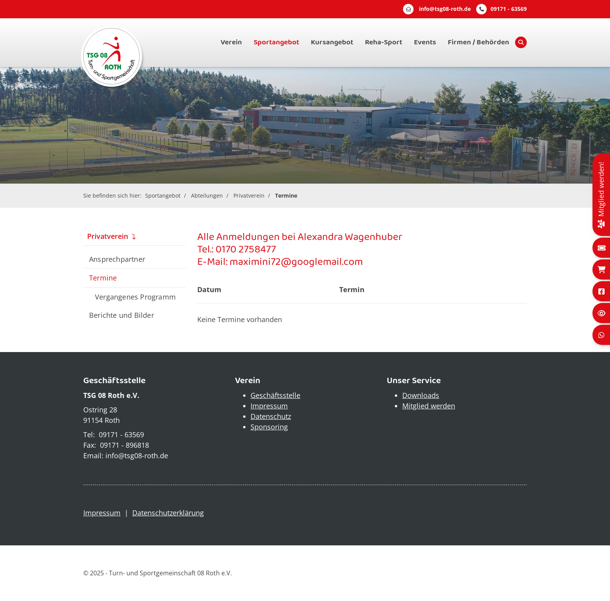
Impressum (269, 405)
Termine (286, 195)
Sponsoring (269, 426)
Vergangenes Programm (135, 296)
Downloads (420, 395)
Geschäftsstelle (275, 395)
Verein (231, 42)
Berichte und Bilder (121, 315)
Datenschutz (271, 416)
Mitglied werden (428, 405)
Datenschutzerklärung (168, 512)
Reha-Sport (383, 42)
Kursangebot (332, 42)
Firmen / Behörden (478, 42)
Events (425, 42)
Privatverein (249, 195)
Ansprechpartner (117, 259)
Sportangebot (276, 42)
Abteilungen (207, 195)
